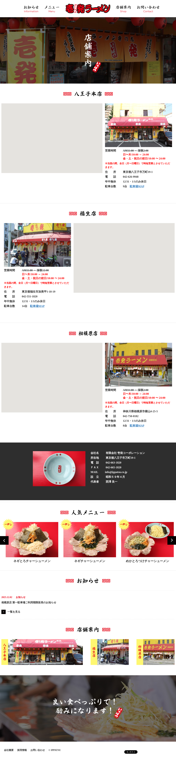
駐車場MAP (137, 186)
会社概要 (9, 750)
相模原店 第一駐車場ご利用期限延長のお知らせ (28, 602)
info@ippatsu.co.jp (116, 472)
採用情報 (22, 750)
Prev (4, 540)
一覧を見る (13, 611)
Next (171, 540)
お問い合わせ (37, 750)
